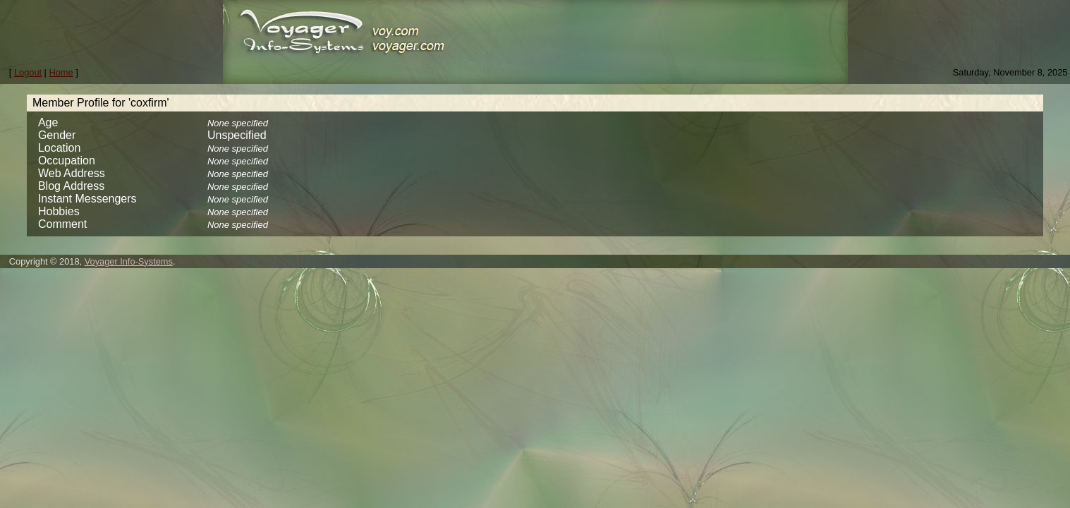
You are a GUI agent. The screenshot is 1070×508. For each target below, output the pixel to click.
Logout (28, 72)
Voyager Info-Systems (129, 261)
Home (61, 72)
